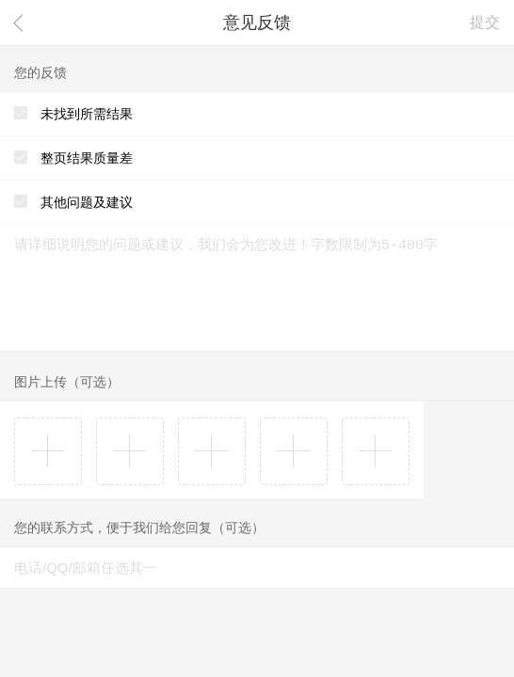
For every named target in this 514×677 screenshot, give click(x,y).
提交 (485, 22)
